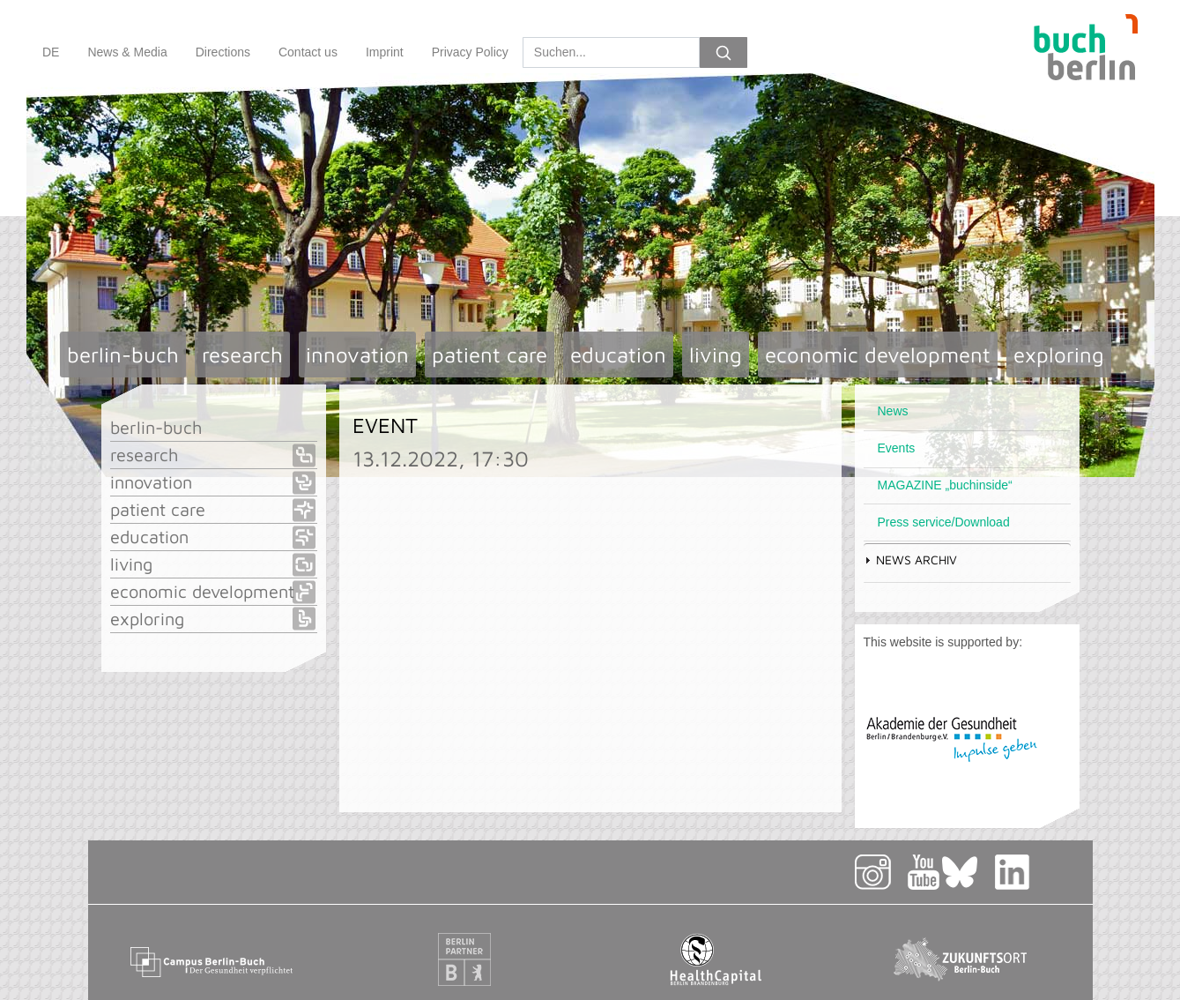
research (242, 354)
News (893, 411)
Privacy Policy (470, 52)
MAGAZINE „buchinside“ (945, 485)
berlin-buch (123, 354)
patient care (489, 354)
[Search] (611, 52)
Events (897, 448)
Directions (223, 52)
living (715, 354)
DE (50, 52)
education (618, 354)
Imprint (385, 52)
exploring (1058, 354)
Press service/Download (944, 522)
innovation (357, 354)
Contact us (308, 52)
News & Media (127, 52)
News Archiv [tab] (910, 559)
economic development (878, 354)
